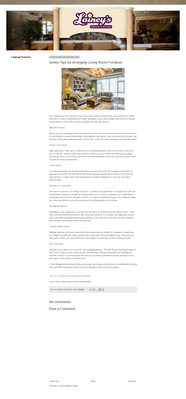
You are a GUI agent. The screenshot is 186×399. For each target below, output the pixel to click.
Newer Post (54, 381)
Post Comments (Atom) (69, 386)
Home (93, 381)
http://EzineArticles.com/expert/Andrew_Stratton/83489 (74, 276)
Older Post (132, 381)
